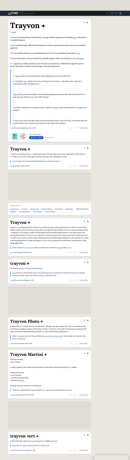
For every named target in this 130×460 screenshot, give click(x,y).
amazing (29, 247)
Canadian (23, 445)
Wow (15, 94)
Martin (73, 329)
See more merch (49, 138)
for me (69, 247)
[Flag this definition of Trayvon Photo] (87, 320)
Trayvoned (58, 209)
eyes (45, 161)
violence (80, 58)
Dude (17, 76)
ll (49, 390)
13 (43, 331)
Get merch (83, 128)
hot (24, 154)
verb (13, 32)
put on (46, 336)
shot (21, 385)
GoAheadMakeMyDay (23, 128)
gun (78, 53)
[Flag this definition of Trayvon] (87, 22)
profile (60, 336)
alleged (28, 268)
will (61, 154)
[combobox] (64, 13)
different (30, 329)
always (60, 247)
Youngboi (19, 252)
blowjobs (39, 441)
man (25, 81)
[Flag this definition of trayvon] (87, 262)
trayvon (12, 280)
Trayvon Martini (24, 211)
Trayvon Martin (46, 209)
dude (80, 107)
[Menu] (120, 13)
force (75, 37)
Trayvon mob (37, 211)
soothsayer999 (21, 280)
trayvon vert (14, 209)
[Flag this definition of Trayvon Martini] (87, 353)
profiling (39, 268)
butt (52, 273)
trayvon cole (34, 209)
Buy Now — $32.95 (36, 138)
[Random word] (107, 13)
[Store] (112, 13)
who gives (32, 441)
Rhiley (18, 166)
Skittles (21, 380)
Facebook (54, 336)
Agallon (23, 343)
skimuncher (22, 450)
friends (34, 235)
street (70, 390)
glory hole (53, 441)
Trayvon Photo (50, 211)
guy (30, 154)
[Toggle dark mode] (116, 13)
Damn (14, 445)
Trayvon (12, 128)
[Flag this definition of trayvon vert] (87, 434)
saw (14, 161)
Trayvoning (69, 209)
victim (22, 268)
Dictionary (41, 275)
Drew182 (23, 395)
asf (59, 161)
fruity (69, 367)
